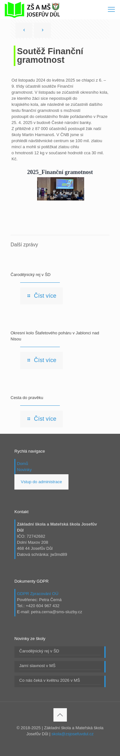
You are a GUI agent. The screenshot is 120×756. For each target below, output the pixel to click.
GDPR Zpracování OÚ (37, 593)
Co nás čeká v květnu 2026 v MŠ (49, 680)
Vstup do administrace (41, 481)
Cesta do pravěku (27, 397)
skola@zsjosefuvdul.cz (73, 733)
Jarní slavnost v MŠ (37, 665)
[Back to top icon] (60, 715)
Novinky (24, 469)
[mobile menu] (111, 9)
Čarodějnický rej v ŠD (31, 274)
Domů (22, 463)
